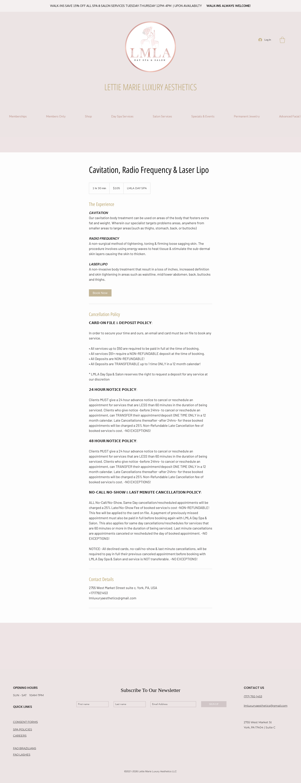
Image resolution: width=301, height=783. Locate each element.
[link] (100, 292)
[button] (282, 40)
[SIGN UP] (213, 704)
